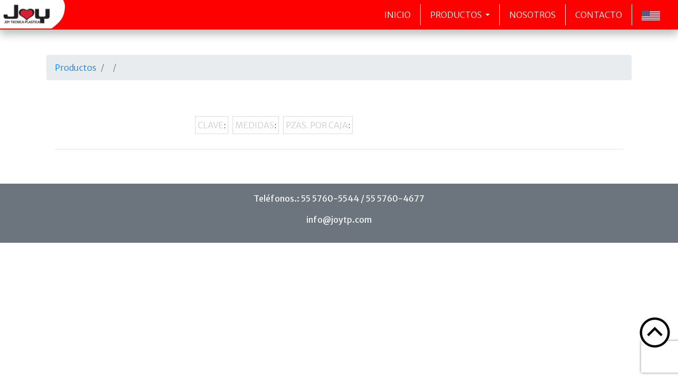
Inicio (397, 15)
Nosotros (532, 15)
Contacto (598, 15)
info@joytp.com (339, 219)
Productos (456, 15)
